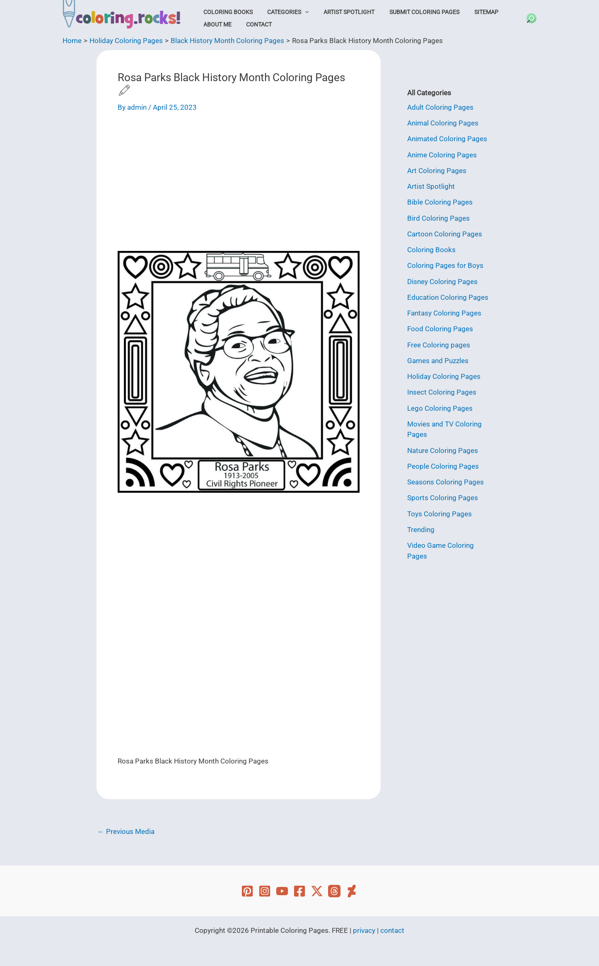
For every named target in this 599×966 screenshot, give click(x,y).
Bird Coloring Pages (438, 218)
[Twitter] (317, 891)
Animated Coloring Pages (447, 139)
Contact (253, 24)
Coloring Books (226, 12)
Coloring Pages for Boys (445, 265)
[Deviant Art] (351, 891)
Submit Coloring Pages (412, 12)
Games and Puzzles (438, 361)
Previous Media (126, 831)
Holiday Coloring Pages (444, 376)
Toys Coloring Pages (439, 514)
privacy (364, 930)
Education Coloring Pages (447, 297)
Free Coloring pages (438, 345)
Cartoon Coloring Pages (444, 234)
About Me (215, 24)
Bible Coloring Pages (440, 202)
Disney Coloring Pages (442, 281)
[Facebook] (299, 891)
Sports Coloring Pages (442, 498)
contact (392, 930)
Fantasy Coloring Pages (444, 313)
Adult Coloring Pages (440, 107)
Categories (282, 12)
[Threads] (334, 891)
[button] (299, 12)
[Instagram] (264, 891)
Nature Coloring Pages (442, 450)
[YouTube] (282, 891)
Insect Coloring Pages (441, 392)
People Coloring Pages (443, 466)
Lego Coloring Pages (440, 408)
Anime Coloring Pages (442, 155)
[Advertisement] (239, 185)
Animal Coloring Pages (442, 123)
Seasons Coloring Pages (445, 482)
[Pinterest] (247, 891)
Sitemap (470, 12)
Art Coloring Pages (436, 170)
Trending (421, 529)
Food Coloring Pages (440, 329)
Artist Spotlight (340, 12)
